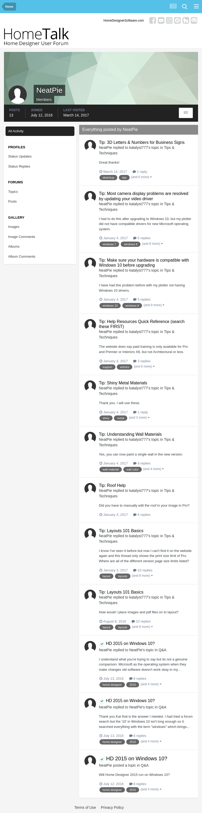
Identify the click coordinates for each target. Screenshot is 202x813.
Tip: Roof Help (112, 485)
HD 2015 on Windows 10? (127, 643)
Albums (13, 246)
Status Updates (20, 156)
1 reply (140, 172)
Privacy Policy (112, 807)
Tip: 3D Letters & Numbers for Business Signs (142, 142)
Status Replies (19, 166)
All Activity (16, 131)
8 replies (138, 678)
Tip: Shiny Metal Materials (123, 383)
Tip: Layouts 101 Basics (121, 530)
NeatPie (105, 147)
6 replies (141, 515)
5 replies (141, 238)
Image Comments (21, 237)
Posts (12, 201)
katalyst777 (138, 147)
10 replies (142, 570)
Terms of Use (85, 807)
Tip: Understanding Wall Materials (130, 434)
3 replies (141, 361)
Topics (13, 192)
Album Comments (21, 256)
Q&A (162, 650)
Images (13, 227)
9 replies (141, 463)
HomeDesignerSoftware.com (124, 20)
